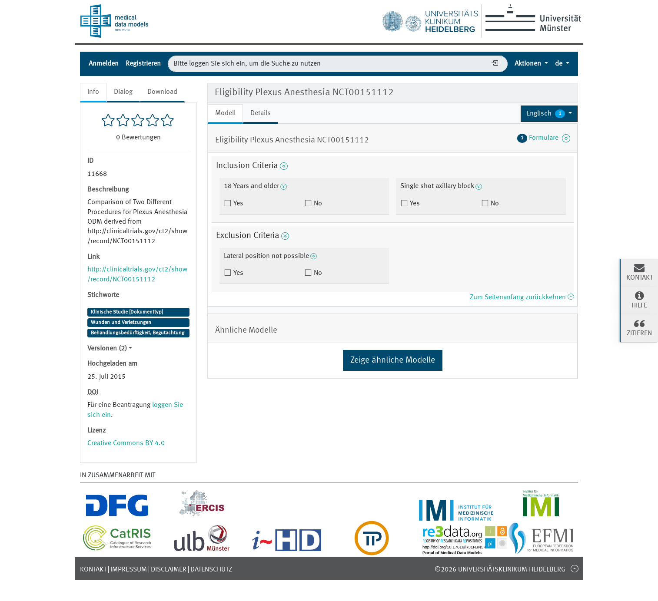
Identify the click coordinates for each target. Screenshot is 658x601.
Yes (237, 203)
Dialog (123, 92)
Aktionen (529, 63)
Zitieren (639, 327)
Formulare (543, 138)
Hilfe (639, 299)
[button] (549, 114)
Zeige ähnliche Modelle (392, 360)
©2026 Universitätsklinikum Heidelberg (500, 569)
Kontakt (93, 569)
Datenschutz (211, 569)
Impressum (128, 569)
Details (260, 113)
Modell (225, 113)
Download (162, 92)
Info (93, 92)
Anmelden (104, 63)
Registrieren (143, 63)
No (317, 203)
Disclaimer (168, 569)
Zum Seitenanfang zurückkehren (522, 297)
